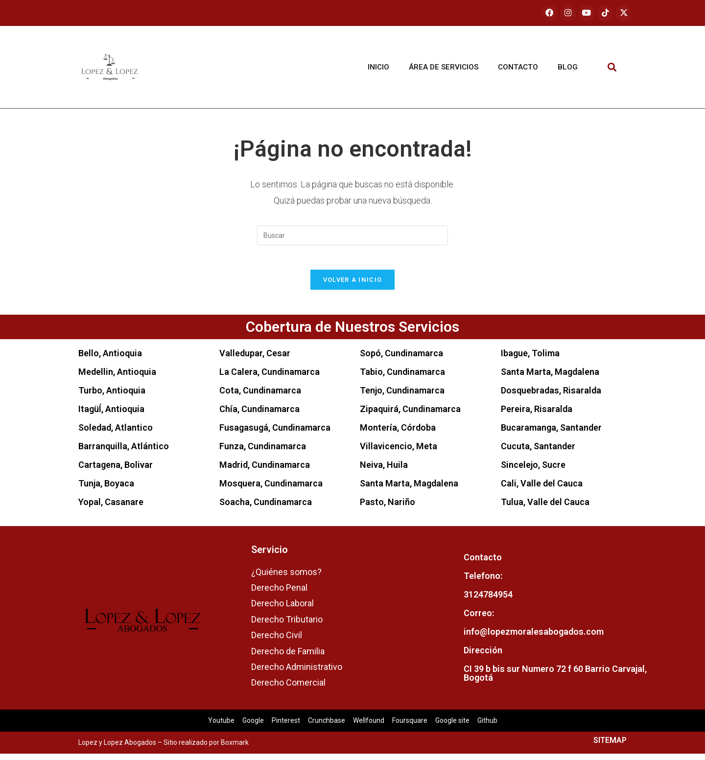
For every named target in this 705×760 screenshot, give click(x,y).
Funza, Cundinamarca (262, 452)
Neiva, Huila (384, 470)
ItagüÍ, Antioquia (111, 415)
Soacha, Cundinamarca (265, 508)
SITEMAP (610, 746)
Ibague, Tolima (530, 359)
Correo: (479, 619)
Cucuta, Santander (538, 452)
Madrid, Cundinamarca (264, 470)
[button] (612, 68)
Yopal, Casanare (110, 508)
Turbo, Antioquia (111, 396)
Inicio (378, 67)
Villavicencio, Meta (398, 452)
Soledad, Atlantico (115, 433)
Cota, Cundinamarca (260, 396)
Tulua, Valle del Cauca (545, 508)
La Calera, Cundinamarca (269, 377)
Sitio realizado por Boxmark (206, 749)
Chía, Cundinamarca (259, 415)
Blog (568, 67)
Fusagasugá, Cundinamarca (274, 433)
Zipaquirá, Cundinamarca (410, 415)
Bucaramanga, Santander (551, 433)
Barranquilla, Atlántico (123, 452)
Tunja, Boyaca (106, 489)
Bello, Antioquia (110, 359)
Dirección (483, 656)
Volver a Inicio (352, 285)
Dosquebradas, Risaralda (551, 396)
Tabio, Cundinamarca (402, 377)
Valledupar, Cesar (254, 359)
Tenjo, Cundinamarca (402, 396)
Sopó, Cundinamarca (401, 359)
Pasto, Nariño (387, 508)
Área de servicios (443, 67)
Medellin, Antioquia (117, 377)
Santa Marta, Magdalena (409, 489)
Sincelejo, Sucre (533, 470)
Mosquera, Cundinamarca (271, 489)
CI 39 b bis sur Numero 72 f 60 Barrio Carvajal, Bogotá (555, 679)
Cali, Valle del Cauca (542, 489)
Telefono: (483, 582)
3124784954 (488, 601)
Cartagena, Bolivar (115, 470)
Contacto (518, 67)
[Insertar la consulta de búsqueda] (352, 236)
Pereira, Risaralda (536, 415)
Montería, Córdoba (398, 433)
